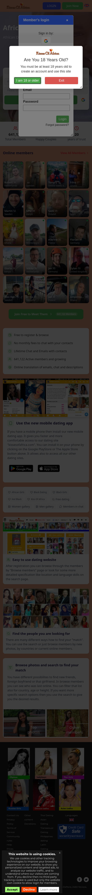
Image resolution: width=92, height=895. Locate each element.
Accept (12, 889)
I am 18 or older (27, 80)
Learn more (48, 889)
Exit (61, 80)
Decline (29, 889)
